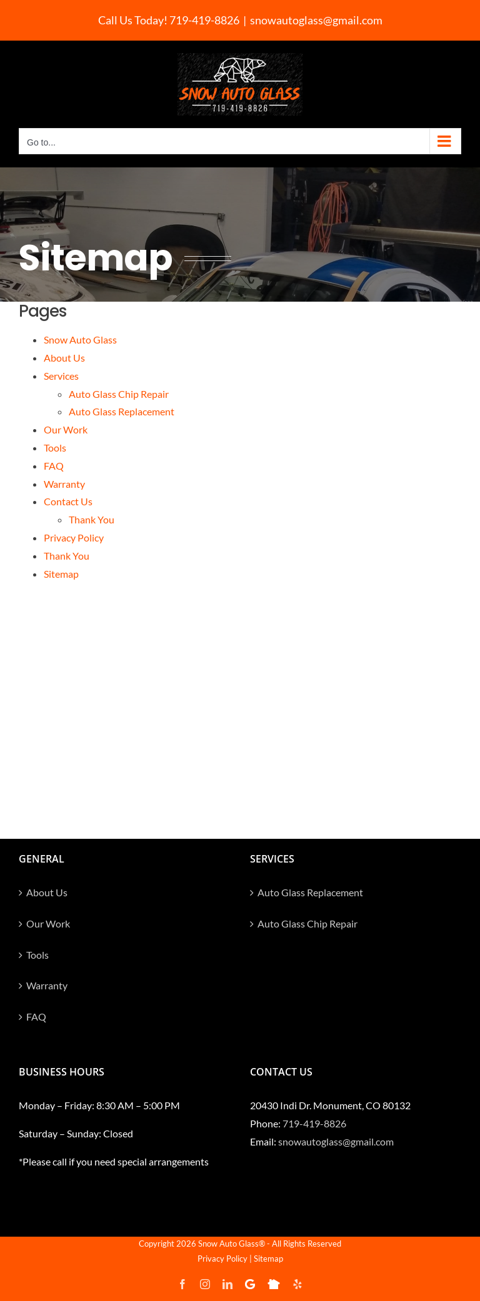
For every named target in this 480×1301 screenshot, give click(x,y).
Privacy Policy (74, 537)
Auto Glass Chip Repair (119, 394)
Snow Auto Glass (80, 339)
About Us (64, 358)
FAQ (54, 466)
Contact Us (68, 501)
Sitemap (61, 574)
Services (61, 376)
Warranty (64, 484)
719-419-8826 (314, 1123)
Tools (55, 447)
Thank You (91, 519)
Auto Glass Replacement (121, 411)
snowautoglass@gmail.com (316, 20)
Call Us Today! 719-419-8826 (168, 20)
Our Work (66, 429)
